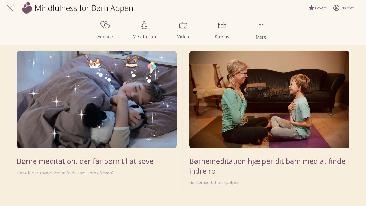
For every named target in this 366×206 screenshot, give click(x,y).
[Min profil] (347, 8)
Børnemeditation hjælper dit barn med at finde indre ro (267, 165)
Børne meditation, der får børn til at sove (85, 161)
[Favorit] (320, 8)
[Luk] (10, 8)
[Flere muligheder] (261, 30)
